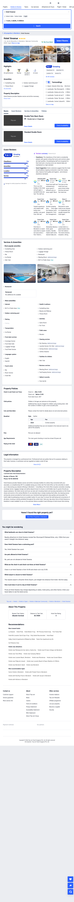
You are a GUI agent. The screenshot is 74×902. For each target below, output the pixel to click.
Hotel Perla (20, 632)
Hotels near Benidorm (32, 665)
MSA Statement (30, 713)
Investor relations (54, 694)
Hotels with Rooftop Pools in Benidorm (20, 675)
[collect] (70, 879)
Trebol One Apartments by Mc (44, 639)
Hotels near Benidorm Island (17, 665)
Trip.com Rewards (54, 697)
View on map (50, 104)
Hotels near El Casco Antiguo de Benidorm (50, 650)
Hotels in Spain (23, 601)
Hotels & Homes (15, 7)
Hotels (15, 601)
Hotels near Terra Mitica (15, 653)
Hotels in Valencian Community (38, 601)
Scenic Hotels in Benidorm (16, 672)
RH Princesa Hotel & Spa (44, 632)
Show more (7, 98)
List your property (54, 703)
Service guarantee (8, 697)
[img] (17, 54)
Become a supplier (54, 707)
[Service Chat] (70, 892)
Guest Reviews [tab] (16, 111)
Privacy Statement (31, 707)
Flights (5, 7)
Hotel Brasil (50, 635)
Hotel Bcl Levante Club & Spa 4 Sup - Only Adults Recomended (27, 635)
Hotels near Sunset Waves (54, 657)
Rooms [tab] (6, 111)
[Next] (69, 273)
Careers (28, 700)
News (27, 697)
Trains (26, 7)
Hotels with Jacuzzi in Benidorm (42, 675)
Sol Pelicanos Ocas (14, 643)
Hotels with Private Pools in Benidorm (36, 672)
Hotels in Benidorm (54, 601)
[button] (54, 3)
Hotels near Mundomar (38, 657)
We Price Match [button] (48, 42)
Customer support (8, 694)
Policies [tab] (44, 111)
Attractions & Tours (48, 7)
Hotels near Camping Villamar (32, 653)
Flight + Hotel (61, 7)
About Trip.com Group (32, 716)
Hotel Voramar (11, 38)
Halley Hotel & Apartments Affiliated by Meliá (22, 639)
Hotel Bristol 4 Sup (29, 632)
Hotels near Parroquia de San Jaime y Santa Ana (22, 650)
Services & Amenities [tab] (31, 111)
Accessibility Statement (33, 710)
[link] (50, 3)
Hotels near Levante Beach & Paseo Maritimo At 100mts (43, 661)
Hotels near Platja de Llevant (17, 661)
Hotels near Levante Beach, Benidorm (20, 657)
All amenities (7, 88)
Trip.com (9, 601)
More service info (8, 700)
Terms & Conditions (31, 703)
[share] (70, 885)
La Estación (12, 632)
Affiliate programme (55, 700)
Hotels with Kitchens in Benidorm (18, 679)
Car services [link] (35, 7)
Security (51, 710)
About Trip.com (30, 694)
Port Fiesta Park (57, 632)
